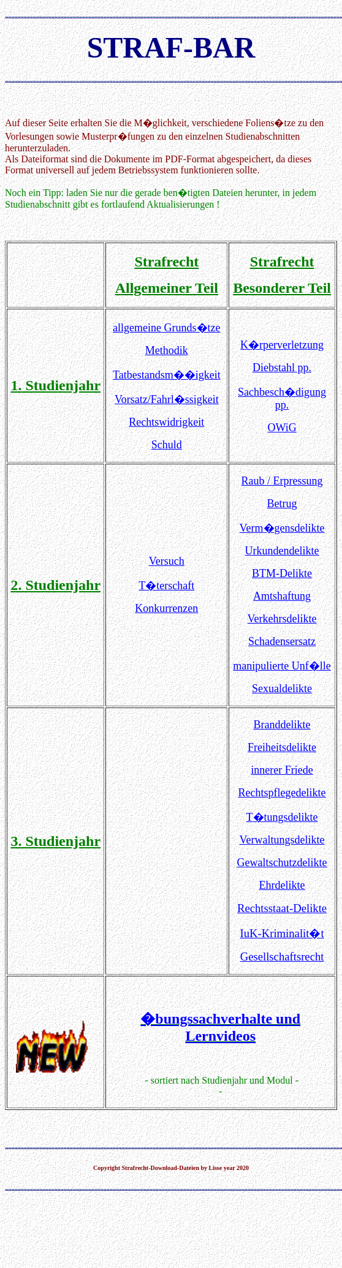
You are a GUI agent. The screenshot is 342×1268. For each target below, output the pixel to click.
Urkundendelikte (282, 551)
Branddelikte (282, 725)
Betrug (282, 503)
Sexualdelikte (282, 688)
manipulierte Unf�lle (281, 666)
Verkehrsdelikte (282, 619)
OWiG (281, 427)
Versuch (166, 561)
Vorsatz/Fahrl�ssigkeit (167, 399)
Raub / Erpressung (282, 481)
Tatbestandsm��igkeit (167, 375)
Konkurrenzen (166, 608)
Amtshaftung (282, 596)
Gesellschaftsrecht (282, 956)
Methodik (166, 350)
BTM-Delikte (282, 573)
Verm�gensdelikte (282, 528)
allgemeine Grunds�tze (166, 328)
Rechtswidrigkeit (166, 422)
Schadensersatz (282, 641)
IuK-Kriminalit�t (282, 933)
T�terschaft (166, 585)
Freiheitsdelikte (282, 747)
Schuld (166, 445)
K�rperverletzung (282, 345)
